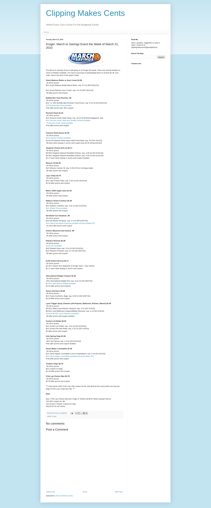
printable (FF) (89, 223)
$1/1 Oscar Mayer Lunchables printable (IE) (63, 356)
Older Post (118, 492)
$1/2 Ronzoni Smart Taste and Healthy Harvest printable (68, 120)
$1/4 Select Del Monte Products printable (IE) (64, 223)
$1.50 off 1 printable (54, 246)
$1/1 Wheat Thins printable (56, 208)
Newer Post (51, 492)
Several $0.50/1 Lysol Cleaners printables (62, 313)
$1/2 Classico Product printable (58, 138)
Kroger (54, 416)
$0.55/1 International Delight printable (61, 283)
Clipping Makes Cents (85, 13)
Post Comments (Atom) (64, 496)
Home (46, 32)
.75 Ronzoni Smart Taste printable (59, 123)
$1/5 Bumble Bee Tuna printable (58, 105)
